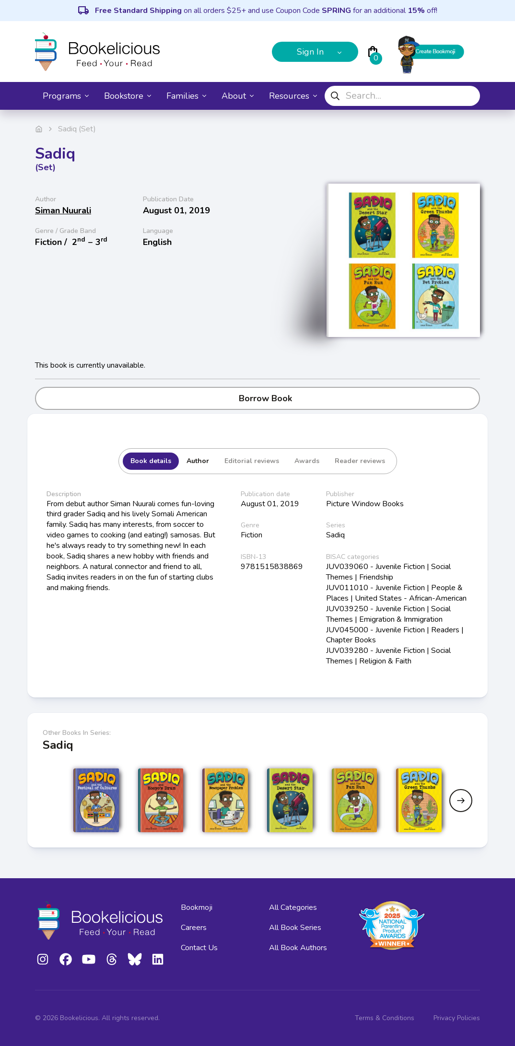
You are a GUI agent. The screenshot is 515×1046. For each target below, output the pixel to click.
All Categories (293, 907)
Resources (293, 96)
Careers (194, 927)
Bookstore (127, 96)
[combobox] (402, 96)
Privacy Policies (456, 1018)
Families (186, 96)
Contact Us (199, 947)
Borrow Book (257, 398)
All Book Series (295, 927)
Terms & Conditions (384, 1018)
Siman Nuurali (63, 210)
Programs (66, 96)
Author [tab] (198, 460)
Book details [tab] (150, 460)
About (238, 96)
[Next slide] (460, 800)
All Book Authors (298, 947)
